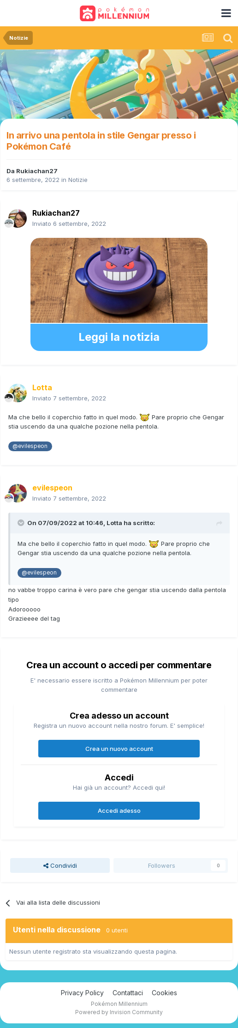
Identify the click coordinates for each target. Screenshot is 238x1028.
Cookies (164, 993)
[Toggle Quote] (22, 522)
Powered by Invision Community (119, 1012)
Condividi (60, 865)
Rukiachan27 (37, 171)
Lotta (114, 522)
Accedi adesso (119, 810)
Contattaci (128, 993)
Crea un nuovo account (119, 748)
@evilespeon (30, 446)
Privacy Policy (82, 993)
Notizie (78, 179)
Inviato (69, 223)
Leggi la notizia (119, 337)
